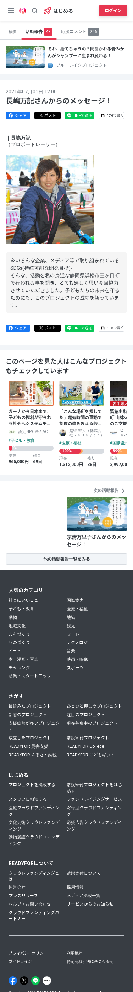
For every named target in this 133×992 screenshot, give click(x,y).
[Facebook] (13, 980)
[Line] (35, 980)
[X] (24, 980)
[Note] (47, 980)
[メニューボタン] (11, 11)
